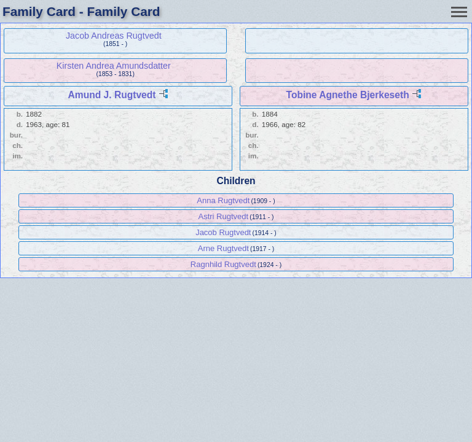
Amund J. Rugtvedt (112, 95)
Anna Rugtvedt (223, 200)
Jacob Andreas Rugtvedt (114, 36)
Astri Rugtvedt (223, 216)
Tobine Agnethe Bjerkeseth (347, 95)
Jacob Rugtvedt (223, 232)
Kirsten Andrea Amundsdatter (114, 66)
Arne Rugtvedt (223, 248)
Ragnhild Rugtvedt (223, 264)
